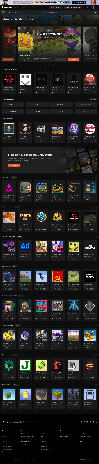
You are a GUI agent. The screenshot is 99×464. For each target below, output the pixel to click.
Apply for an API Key (26, 441)
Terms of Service (5, 459)
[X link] (93, 422)
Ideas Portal (43, 436)
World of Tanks (5, 451)
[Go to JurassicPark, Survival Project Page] (74, 221)
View (60, 59)
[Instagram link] (81, 422)
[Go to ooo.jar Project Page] (25, 83)
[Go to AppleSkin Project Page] (90, 369)
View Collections (14, 165)
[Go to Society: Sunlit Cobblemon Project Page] (90, 132)
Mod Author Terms (31, 459)
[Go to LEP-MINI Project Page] (41, 191)
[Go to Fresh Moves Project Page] (25, 310)
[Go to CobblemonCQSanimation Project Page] (9, 250)
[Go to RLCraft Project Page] (74, 339)
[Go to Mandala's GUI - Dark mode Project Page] (57, 310)
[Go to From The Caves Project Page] (41, 83)
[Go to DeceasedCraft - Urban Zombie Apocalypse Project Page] (41, 339)
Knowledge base (64, 433)
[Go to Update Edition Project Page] (90, 250)
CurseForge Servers (45, 449)
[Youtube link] (87, 422)
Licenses (22, 459)
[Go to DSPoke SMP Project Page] (57, 221)
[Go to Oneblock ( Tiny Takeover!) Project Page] (9, 398)
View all (14, 177)
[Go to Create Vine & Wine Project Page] (25, 221)
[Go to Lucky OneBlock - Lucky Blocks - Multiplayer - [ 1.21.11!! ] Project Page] (25, 398)
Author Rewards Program (27, 439)
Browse (17, 7)
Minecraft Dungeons (7, 449)
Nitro (81, 441)
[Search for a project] (68, 12)
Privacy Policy (15, 459)
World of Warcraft (6, 439)
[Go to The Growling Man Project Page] (74, 83)
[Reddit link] (96, 422)
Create (25, 7)
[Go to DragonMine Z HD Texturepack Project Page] (57, 250)
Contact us (62, 439)
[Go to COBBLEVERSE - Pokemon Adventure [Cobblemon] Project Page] (25, 339)
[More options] (95, 7)
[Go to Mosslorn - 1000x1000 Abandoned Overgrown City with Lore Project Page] (74, 398)
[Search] (95, 12)
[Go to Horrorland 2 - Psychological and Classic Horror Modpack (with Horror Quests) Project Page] (90, 83)
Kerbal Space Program (7, 446)
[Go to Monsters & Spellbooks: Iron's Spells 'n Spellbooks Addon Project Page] (25, 191)
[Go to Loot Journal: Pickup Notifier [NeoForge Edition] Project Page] (74, 132)
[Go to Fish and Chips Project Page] (9, 221)
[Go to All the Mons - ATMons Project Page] (90, 339)
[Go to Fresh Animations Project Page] (9, 310)
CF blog (42, 439)
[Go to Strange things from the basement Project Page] (90, 280)
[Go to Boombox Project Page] (41, 132)
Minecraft (4, 436)
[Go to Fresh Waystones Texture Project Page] (90, 310)
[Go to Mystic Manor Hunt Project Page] (9, 280)
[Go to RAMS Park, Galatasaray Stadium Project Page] (25, 280)
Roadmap (43, 444)
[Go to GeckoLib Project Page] (9, 369)
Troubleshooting (64, 436)
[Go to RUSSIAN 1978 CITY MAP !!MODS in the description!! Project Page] (57, 280)
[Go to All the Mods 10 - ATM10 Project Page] (9, 339)
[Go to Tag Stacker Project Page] (25, 132)
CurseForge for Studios (85, 436)
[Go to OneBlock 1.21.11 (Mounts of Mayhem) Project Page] (57, 398)
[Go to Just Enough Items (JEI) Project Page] (25, 369)
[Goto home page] (7, 7)
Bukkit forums (44, 446)
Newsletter (43, 441)
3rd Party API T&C (25, 444)
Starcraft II (4, 444)
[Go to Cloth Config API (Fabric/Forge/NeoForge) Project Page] (41, 369)
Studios (33, 7)
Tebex (81, 439)
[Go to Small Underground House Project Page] (74, 280)
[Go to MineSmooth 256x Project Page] (41, 250)
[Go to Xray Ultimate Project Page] (74, 310)
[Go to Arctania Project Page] (41, 221)
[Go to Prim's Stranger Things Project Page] (9, 83)
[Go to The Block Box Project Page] (9, 132)
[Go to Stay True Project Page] (41, 310)
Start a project (24, 433)
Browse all (93, 99)
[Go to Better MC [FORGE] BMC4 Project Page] (57, 339)
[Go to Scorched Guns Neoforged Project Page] (74, 191)
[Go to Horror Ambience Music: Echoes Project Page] (57, 83)
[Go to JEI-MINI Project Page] (57, 191)
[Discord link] (90, 422)
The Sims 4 (4, 441)
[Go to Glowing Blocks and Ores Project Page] (25, 250)
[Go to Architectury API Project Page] (57, 369)
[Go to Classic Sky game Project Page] (41, 280)
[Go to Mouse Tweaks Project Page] (74, 369)
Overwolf (82, 433)
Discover (9, 12)
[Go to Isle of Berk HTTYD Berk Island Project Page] (41, 398)
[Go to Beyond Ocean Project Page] (57, 132)
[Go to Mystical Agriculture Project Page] (9, 191)
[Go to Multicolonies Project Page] (90, 221)
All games (4, 433)
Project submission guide (27, 436)
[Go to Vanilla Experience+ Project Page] (74, 250)
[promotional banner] (49, 2)
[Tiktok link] (84, 422)
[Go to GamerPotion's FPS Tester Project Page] (90, 398)
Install (73, 59)
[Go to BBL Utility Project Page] (90, 191)
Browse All (17, 12)
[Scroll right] (96, 178)
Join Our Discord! (45, 433)
